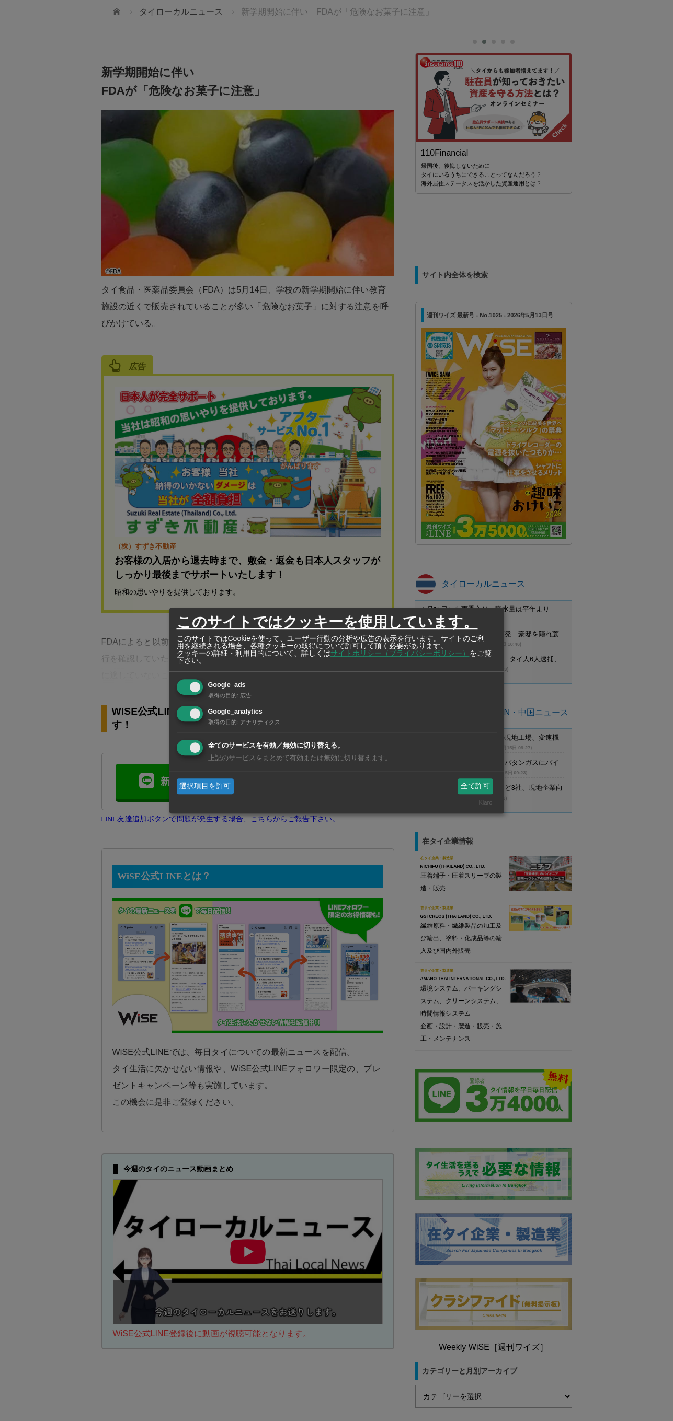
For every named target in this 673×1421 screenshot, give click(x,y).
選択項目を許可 (205, 786)
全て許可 (475, 786)
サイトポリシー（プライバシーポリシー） (400, 653)
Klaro (485, 803)
